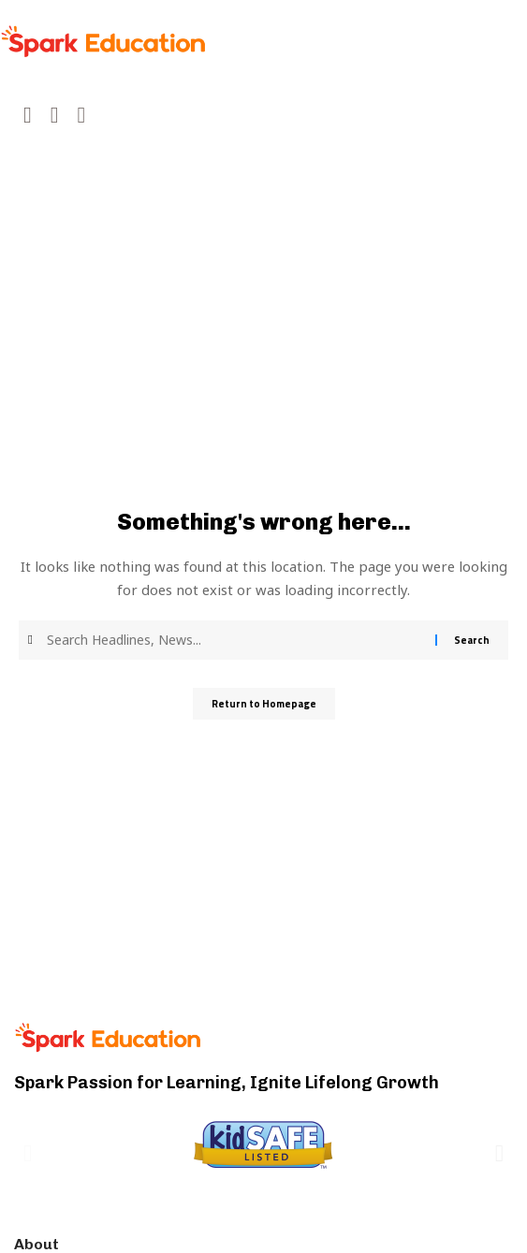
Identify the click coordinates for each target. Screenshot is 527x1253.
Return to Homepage (264, 703)
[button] (27, 1152)
